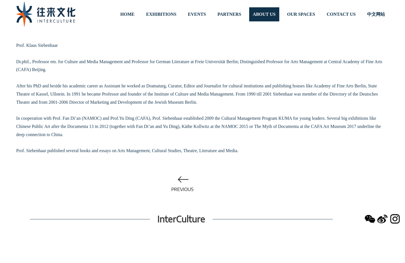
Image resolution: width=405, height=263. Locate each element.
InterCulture (181, 219)
